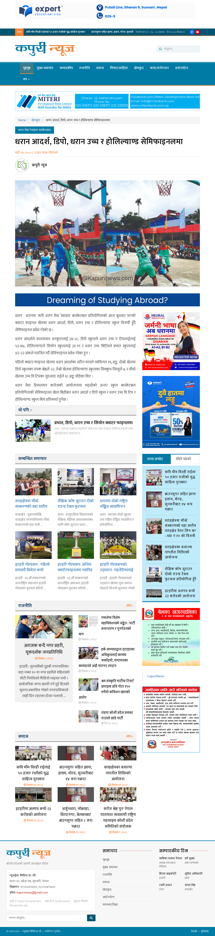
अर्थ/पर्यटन (181, 68)
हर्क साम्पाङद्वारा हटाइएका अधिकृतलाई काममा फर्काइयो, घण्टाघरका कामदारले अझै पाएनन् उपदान (107, 658)
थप (26, 79)
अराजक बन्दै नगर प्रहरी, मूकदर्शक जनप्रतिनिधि (44, 649)
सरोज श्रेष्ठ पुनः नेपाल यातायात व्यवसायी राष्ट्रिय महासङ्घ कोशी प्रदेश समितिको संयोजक (118, 817)
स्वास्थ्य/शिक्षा (110, 904)
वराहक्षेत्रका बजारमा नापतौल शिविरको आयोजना (118, 773)
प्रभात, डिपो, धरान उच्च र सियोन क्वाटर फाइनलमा (93, 423)
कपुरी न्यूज (39, 165)
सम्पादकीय (66, 68)
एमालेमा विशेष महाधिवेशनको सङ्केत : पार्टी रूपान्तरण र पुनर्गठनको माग (107, 626)
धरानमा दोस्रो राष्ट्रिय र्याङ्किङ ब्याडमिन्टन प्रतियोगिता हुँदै (114, 503)
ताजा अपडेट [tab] (155, 459)
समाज (100, 68)
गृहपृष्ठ (26, 68)
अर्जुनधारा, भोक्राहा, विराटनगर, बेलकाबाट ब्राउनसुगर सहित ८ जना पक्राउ (75, 817)
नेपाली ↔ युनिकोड (200, 931)
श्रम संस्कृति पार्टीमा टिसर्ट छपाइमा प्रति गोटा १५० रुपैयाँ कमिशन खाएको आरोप (106, 689)
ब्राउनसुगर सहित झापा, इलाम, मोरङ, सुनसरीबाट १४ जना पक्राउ (85, 32)
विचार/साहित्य (119, 68)
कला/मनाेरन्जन (159, 68)
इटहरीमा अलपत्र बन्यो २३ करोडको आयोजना (33, 812)
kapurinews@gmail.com (32, 892)
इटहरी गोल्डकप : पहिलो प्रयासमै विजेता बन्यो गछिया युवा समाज (32, 567)
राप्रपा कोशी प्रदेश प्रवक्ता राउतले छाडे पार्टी (117, 715)
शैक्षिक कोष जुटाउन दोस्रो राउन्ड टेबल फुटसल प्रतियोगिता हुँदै (76, 503)
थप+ (129, 605)
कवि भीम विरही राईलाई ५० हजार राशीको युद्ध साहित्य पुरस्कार (33, 773)
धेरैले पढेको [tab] (183, 459)
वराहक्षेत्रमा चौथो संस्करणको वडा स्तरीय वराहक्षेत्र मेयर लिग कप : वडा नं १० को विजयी (32, 503)
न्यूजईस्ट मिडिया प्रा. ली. (32, 931)
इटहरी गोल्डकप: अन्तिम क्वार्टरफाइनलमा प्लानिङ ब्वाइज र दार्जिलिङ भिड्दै (75, 567)
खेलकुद (139, 68)
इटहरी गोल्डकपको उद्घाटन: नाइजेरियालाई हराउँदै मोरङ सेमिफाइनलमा (116, 567)
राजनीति (84, 68)
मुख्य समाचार (45, 68)
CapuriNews (155, 674)
